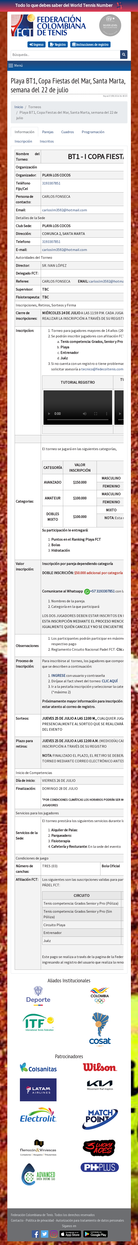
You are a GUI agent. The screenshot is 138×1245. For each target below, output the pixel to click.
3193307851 (51, 183)
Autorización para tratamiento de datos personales (90, 1220)
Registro (58, 44)
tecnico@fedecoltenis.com (102, 369)
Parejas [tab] (48, 131)
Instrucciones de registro (90, 44)
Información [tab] (24, 131)
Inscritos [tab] (47, 141)
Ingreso (36, 44)
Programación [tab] (93, 131)
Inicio (18, 107)
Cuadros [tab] (67, 131)
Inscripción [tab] (23, 141)
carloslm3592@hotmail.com (64, 210)
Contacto (17, 1220)
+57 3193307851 (102, 591)
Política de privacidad (40, 1220)
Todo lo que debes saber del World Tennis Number (69, 5)
